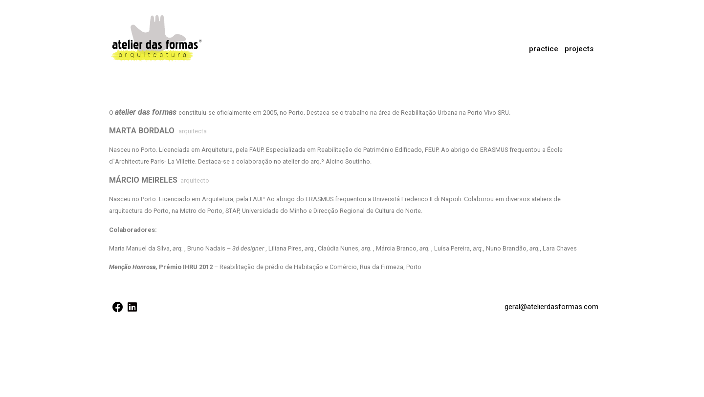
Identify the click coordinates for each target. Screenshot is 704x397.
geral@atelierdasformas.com (551, 306)
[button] (579, 49)
